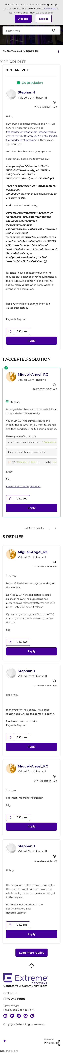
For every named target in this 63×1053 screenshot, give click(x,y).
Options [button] (58, 51)
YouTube (26, 1016)
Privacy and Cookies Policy (19, 1009)
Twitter (12, 1016)
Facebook (5, 1016)
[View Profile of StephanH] (26, 92)
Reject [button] (43, 18)
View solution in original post (23, 486)
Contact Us (9, 993)
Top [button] (4, 1040)
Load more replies (31, 952)
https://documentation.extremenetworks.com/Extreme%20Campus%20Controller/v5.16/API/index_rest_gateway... (31, 136)
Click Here (50, 8)
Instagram (32, 1016)
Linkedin (19, 1016)
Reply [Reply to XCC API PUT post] (31, 340)
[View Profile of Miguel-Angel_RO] (33, 374)
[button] (23, 19)
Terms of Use (11, 1005)
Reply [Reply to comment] (31, 508)
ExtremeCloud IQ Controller (21, 50)
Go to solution (32, 83)
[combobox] (31, 30)
